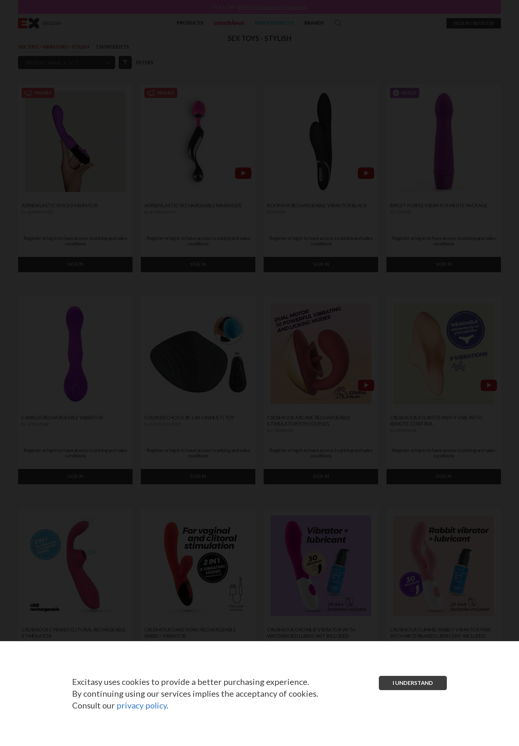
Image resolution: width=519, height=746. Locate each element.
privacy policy (142, 705)
